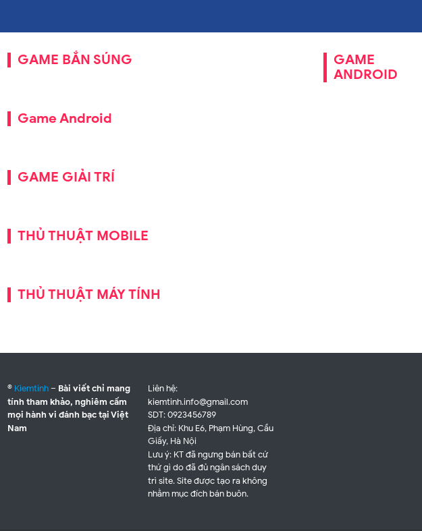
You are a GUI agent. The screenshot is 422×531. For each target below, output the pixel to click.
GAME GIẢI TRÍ (66, 177)
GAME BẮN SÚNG (75, 59)
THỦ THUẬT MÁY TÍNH (89, 294)
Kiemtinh (31, 388)
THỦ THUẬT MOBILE (83, 235)
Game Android (65, 118)
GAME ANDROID (366, 67)
